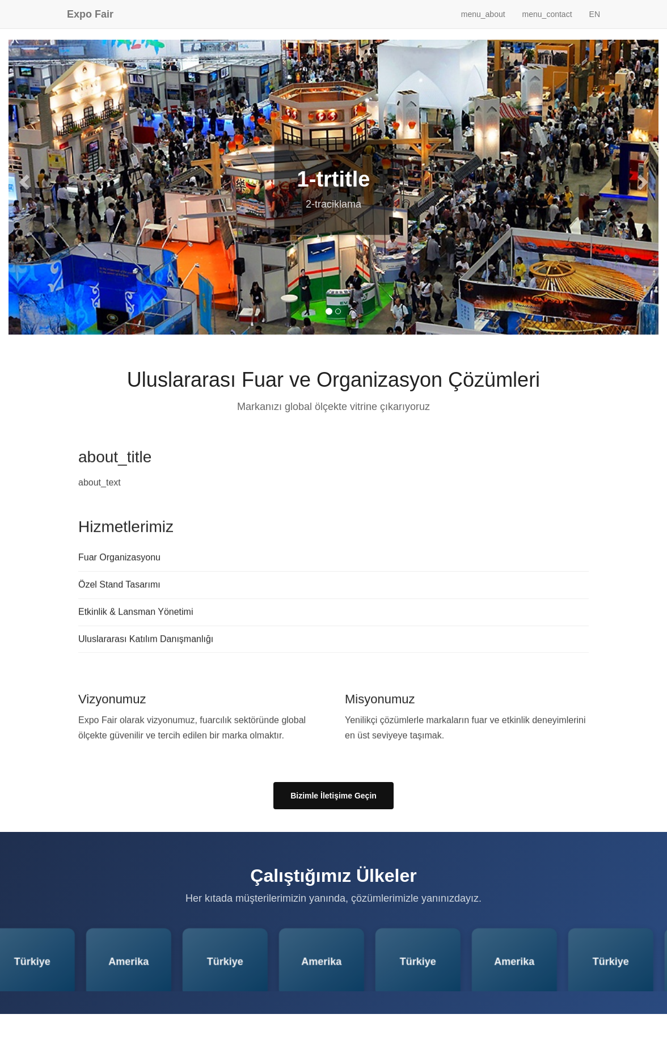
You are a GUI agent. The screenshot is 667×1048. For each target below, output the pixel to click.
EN (594, 14)
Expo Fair (90, 14)
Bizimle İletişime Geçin (333, 795)
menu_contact (547, 14)
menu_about (483, 14)
